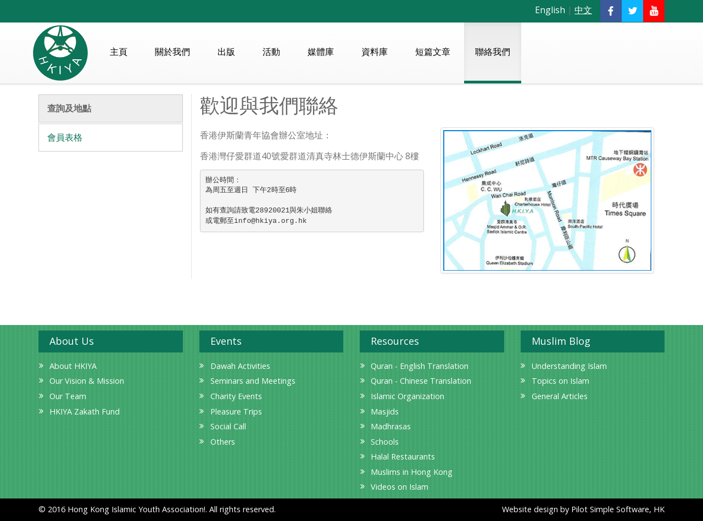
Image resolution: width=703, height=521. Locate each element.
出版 (226, 52)
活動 (271, 52)
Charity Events (236, 396)
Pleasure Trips (236, 411)
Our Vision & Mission (86, 381)
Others (222, 441)
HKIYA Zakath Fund (84, 411)
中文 (583, 10)
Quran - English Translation (419, 366)
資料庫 (374, 52)
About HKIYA (73, 366)
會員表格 (64, 137)
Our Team (67, 396)
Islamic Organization (407, 396)
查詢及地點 (69, 108)
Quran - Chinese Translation (421, 381)
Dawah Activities (240, 366)
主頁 (118, 52)
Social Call (228, 426)
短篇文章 (432, 52)
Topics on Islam (560, 381)
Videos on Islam (399, 486)
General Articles (560, 396)
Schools (385, 441)
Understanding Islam (569, 366)
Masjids (385, 411)
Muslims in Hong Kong (412, 472)
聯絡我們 (492, 52)
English (550, 10)
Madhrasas (391, 426)
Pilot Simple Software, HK (618, 509)
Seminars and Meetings (252, 381)
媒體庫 (321, 52)
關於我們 (172, 52)
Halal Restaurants (403, 456)
